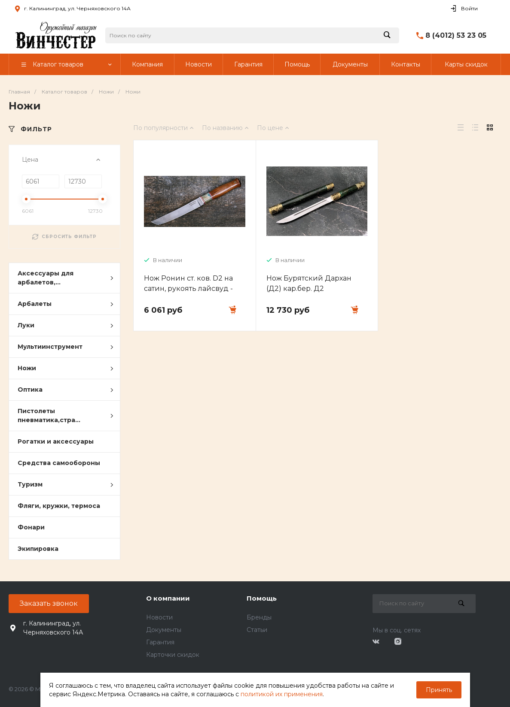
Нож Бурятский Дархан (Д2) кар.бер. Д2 (308, 283)
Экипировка (38, 549)
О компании (168, 598)
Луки (65, 325)
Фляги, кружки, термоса (59, 506)
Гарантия (160, 642)
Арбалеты (65, 304)
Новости (159, 617)
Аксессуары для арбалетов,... (65, 277)
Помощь (262, 598)
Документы (163, 630)
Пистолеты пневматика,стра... (65, 415)
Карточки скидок (172, 655)
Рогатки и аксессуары (56, 441)
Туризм (65, 484)
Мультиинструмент (65, 347)
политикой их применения (282, 694)
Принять (439, 690)
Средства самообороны (59, 463)
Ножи (65, 368)
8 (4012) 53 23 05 (455, 35)
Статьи (257, 630)
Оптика (65, 390)
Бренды (259, 617)
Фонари (31, 527)
